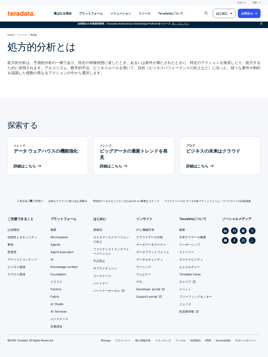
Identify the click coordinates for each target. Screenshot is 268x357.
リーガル (180, 340)
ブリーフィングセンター (195, 296)
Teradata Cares (190, 274)
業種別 (97, 230)
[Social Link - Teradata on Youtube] (225, 240)
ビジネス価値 (16, 267)
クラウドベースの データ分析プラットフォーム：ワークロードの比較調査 (207, 201)
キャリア (185, 282)
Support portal (146, 296)
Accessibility (223, 340)
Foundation (58, 274)
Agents (55, 244)
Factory (55, 289)
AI (52, 259)
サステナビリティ (191, 259)
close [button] (261, 26)
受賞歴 (11, 252)
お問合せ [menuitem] (247, 13)
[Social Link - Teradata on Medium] (243, 230)
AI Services (58, 311)
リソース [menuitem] (144, 13)
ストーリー (186, 252)
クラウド (56, 282)
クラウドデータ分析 (149, 237)
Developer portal (148, 289)
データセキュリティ (149, 259)
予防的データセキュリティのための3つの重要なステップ (125, 201)
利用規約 (195, 340)
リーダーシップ (189, 244)
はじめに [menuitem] (222, 13)
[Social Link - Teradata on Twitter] (252, 230)
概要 (53, 230)
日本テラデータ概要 (192, 237)
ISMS (208, 340)
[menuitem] (206, 13)
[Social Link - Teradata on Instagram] (243, 240)
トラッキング (163, 340)
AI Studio (56, 304)
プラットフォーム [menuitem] (91, 13)
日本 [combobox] (255, 2)
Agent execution (62, 252)
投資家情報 (186, 311)
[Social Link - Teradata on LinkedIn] (225, 230)
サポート (241, 2)
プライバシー (123, 340)
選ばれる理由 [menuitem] (62, 13)
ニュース (185, 304)
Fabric (54, 296)
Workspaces (59, 237)
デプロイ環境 (16, 274)
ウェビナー (143, 274)
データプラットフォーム (152, 252)
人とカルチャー (189, 267)
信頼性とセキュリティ (22, 237)
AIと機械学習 (145, 230)
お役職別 (13, 230)
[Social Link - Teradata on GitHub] (234, 230)
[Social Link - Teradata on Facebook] (234, 240)
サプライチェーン (105, 268)
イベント (185, 289)
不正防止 (99, 261)
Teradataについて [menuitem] (170, 13)
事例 (10, 244)
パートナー (100, 283)
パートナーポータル (106, 291)
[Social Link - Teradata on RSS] (252, 240)
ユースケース (59, 319)
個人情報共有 (143, 340)
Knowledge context (64, 267)
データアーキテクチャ (151, 244)
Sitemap (106, 340)
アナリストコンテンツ (22, 259)
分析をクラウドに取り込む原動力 (67, 201)
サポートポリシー (245, 340)
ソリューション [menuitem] (120, 13)
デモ (139, 282)
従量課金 (56, 326)
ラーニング (143, 267)
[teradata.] (21, 13)
